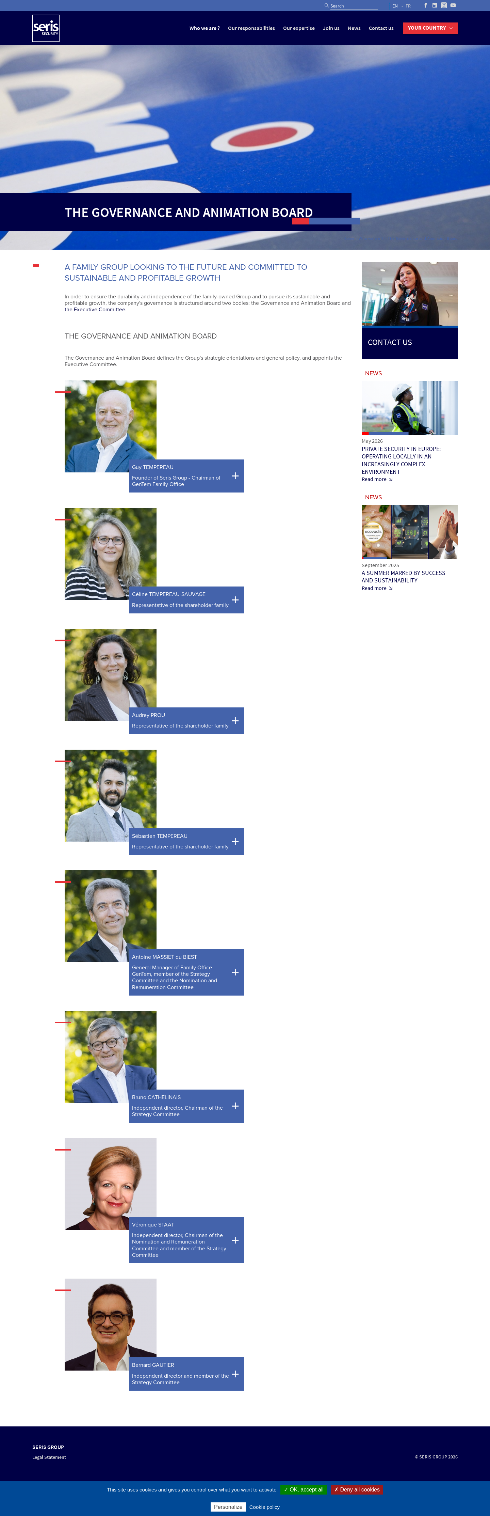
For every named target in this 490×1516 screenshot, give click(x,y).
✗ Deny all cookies (357, 1489)
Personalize (228, 1507)
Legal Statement (49, 1457)
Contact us (381, 28)
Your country (427, 27)
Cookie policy (264, 1507)
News (354, 28)
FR (408, 6)
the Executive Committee (95, 309)
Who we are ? (205, 28)
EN (395, 6)
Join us (331, 28)
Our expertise (299, 28)
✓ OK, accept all (304, 1489)
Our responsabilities (251, 28)
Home (349, 238)
